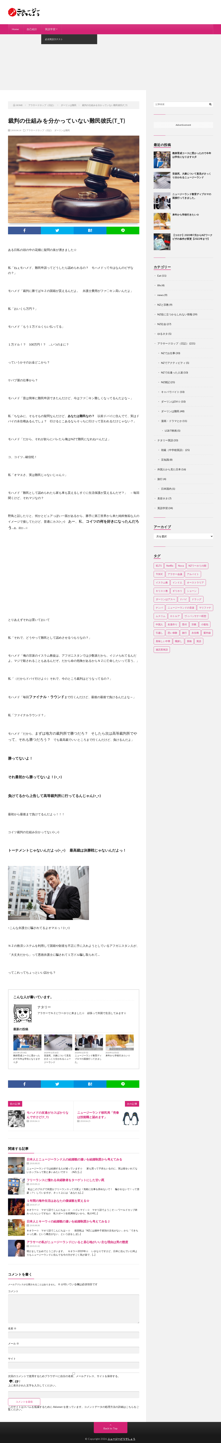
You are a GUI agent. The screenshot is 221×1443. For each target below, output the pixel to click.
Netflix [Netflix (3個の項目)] (169, 565)
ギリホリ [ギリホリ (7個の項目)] (177, 590)
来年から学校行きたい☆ (118, 1055)
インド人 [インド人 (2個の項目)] (177, 582)
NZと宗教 (163, 304)
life (159, 285)
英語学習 (50, 29)
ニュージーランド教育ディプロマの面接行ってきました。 (88, 1059)
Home (15, 29)
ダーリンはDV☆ (171, 401)
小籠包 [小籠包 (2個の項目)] (204, 624)
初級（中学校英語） (173, 450)
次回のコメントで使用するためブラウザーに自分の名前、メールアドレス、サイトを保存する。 (64, 1376)
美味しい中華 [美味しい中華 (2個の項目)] (163, 641)
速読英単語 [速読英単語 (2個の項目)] (162, 649)
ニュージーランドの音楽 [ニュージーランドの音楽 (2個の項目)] (181, 607)
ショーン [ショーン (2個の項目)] (192, 590)
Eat (159, 275)
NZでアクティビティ (173, 362)
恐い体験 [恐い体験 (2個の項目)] (172, 632)
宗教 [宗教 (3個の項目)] (194, 624)
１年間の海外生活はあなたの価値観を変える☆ (58, 1200)
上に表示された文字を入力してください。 (33, 1385)
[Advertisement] (110, 62)
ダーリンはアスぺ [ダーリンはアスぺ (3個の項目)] (165, 599)
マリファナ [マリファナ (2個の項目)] (205, 607)
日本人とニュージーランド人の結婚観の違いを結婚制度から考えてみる (74, 1159)
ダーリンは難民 (62, 130)
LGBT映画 (171, 430)
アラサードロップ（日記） (39, 130)
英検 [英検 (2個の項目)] (189, 641)
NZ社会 (68, 1049)
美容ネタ (162, 498)
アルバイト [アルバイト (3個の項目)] (193, 574)
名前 (12, 1328)
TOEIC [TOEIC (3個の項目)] (159, 574)
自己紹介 (32, 29)
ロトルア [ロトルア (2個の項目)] (175, 615)
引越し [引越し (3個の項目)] (159, 632)
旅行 (160, 479)
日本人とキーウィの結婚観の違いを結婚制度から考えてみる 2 (68, 1221)
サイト (12, 1358)
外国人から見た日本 (169, 469)
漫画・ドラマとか (171, 420)
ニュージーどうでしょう (121, 1438)
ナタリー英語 (165, 440)
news (160, 295)
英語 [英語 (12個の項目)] (198, 641)
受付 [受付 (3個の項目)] (184, 624)
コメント (13, 1291)
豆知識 (165, 459)
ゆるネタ (162, 333)
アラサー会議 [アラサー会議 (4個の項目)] (175, 574)
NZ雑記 (165, 382)
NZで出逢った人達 (172, 372)
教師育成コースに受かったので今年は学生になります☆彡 (26, 1059)
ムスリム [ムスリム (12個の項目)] (160, 615)
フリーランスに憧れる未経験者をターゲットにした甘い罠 (65, 1180)
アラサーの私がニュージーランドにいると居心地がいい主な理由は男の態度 (77, 1242)
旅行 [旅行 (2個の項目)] (184, 632)
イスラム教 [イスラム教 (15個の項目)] (162, 582)
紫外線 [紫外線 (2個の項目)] (207, 632)
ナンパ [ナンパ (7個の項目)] (159, 607)
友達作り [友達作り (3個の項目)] (172, 624)
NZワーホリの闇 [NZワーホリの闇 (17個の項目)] (197, 565)
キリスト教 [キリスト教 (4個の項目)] (162, 590)
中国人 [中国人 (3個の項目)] (159, 624)
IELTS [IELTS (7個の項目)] (159, 565)
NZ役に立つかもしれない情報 (174, 314)
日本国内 (166, 488)
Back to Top (110, 1428)
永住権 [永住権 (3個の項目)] (195, 632)
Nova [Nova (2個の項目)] (181, 565)
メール (13, 1343)
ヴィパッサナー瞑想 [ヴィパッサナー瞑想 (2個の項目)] (195, 615)
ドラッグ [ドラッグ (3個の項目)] (196, 599)
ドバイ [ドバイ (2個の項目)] (183, 599)
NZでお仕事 (168, 353)
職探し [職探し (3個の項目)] (178, 641)
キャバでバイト (170, 391)
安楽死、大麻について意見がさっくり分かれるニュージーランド (57, 1059)
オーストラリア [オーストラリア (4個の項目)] (195, 582)
